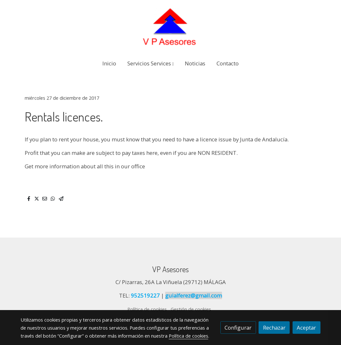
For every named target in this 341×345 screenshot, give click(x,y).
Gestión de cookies (191, 309)
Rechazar (274, 327)
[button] (150, 63)
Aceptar (306, 327)
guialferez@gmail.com (193, 295)
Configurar (238, 327)
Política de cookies (147, 309)
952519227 (145, 295)
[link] (170, 26)
